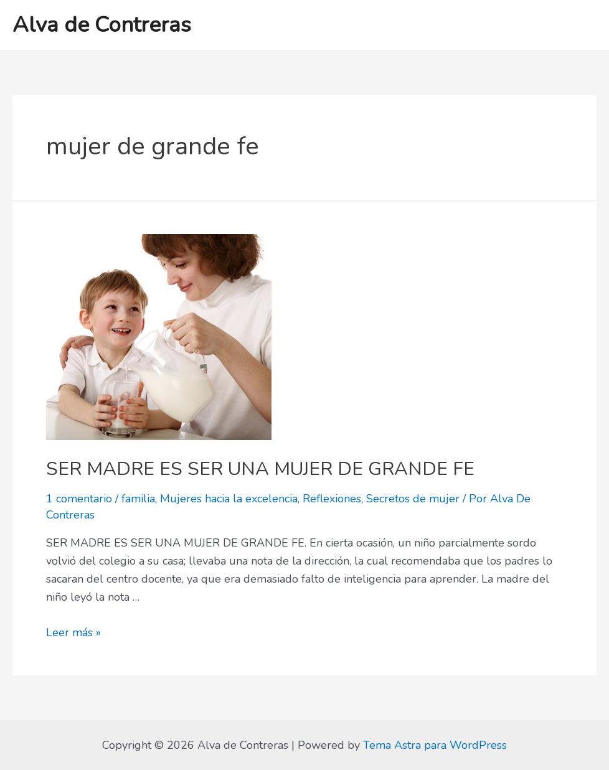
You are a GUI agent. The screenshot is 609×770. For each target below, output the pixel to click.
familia (138, 498)
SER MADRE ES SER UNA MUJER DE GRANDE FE (260, 469)
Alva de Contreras (101, 24)
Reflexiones (332, 498)
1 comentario (79, 498)
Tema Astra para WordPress (435, 745)
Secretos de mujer (413, 498)
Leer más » (73, 632)
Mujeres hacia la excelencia (229, 498)
